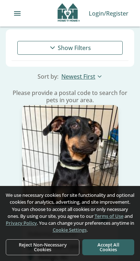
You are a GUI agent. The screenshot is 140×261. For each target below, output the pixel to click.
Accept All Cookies (108, 247)
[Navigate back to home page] (69, 13)
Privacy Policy (21, 223)
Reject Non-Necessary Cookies (43, 247)
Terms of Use (109, 216)
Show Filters (70, 48)
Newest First (81, 76)
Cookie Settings (70, 230)
